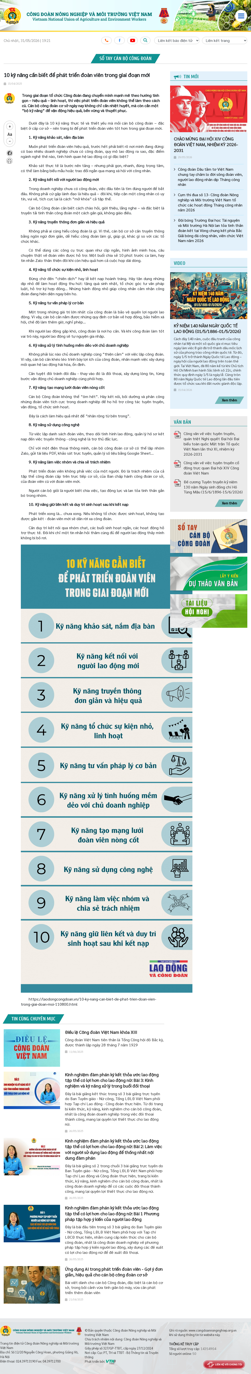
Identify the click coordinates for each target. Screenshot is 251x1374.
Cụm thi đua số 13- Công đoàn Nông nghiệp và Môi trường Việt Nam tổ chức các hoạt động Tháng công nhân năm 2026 (210, 202)
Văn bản (182, 422)
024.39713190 (26, 1361)
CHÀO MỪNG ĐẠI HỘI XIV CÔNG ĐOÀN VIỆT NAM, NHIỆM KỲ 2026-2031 (206, 144)
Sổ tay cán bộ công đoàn (125, 58)
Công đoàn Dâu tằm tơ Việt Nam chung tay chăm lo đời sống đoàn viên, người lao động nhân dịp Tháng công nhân (210, 177)
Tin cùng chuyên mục (33, 1019)
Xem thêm (229, 400)
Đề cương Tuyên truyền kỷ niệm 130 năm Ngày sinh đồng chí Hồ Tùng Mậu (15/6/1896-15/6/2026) (213, 487)
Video (179, 263)
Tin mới (186, 76)
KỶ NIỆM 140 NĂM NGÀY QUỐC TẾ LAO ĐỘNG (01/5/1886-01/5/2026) (207, 328)
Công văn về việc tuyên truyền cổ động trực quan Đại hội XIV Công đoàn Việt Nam (211, 467)
